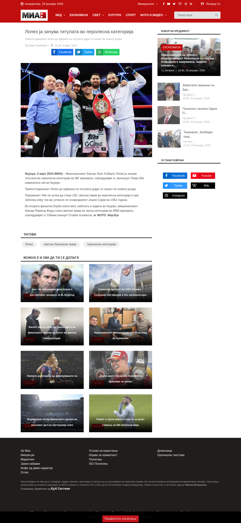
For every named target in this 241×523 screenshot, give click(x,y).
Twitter (173, 185)
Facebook (174, 176)
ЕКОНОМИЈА (79, 15)
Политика (95, 459)
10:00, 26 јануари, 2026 (196, 98)
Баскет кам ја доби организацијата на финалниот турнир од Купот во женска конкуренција (52, 333)
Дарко (190, 94)
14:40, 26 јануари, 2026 (191, 70)
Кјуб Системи (60, 488)
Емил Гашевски (38, 45)
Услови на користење (103, 450)
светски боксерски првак (60, 244)
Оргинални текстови (170, 455)
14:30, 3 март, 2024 (66, 45)
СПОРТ (131, 15)
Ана (189, 141)
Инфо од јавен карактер (37, 468)
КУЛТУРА (114, 15)
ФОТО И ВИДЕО (153, 15)
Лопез (29, 244)
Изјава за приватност (103, 455)
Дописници (164, 450)
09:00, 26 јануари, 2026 (196, 121)
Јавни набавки (30, 463)
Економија (172, 47)
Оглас (25, 472)
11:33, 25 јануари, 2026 (196, 145)
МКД (60, 15)
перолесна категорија (101, 244)
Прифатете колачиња (121, 518)
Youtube (201, 176)
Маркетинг (28, 459)
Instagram (174, 195)
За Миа (25, 450)
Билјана (169, 70)
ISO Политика (98, 463)
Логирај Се (213, 3)
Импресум (27, 455)
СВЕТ (98, 15)
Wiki (200, 185)
